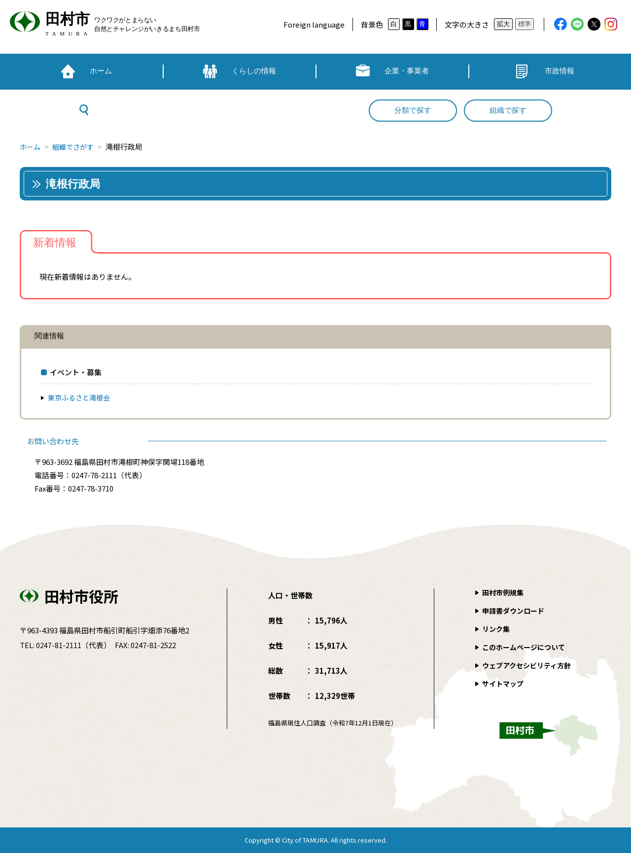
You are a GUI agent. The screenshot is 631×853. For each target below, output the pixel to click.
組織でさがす (76, 146)
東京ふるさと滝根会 (81, 397)
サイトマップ (504, 683)
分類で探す (412, 110)
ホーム (31, 146)
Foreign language (314, 24)
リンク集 (497, 628)
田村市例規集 (504, 592)
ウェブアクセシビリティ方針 (529, 665)
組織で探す (508, 110)
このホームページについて (526, 647)
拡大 (503, 24)
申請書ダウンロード (515, 610)
